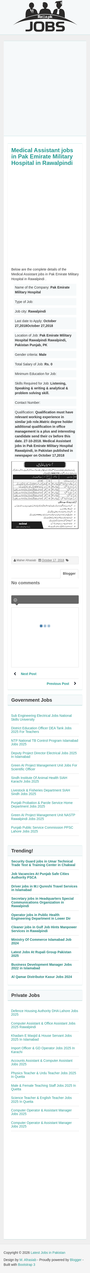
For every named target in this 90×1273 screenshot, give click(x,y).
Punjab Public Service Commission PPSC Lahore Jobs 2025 (42, 829)
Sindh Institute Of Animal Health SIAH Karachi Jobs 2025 (39, 779)
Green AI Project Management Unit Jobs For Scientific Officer (44, 767)
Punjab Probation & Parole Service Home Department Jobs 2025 (42, 804)
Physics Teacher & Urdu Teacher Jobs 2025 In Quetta (43, 1075)
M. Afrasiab (27, 1260)
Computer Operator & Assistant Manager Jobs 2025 (41, 1112)
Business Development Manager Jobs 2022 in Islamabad (41, 966)
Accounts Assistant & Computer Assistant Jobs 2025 (41, 1062)
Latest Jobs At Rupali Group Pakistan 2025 (41, 954)
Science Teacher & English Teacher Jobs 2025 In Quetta (41, 1099)
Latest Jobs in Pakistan (48, 1253)
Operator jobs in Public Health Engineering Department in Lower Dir (41, 916)
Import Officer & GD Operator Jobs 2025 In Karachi (43, 1050)
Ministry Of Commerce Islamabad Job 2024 (41, 941)
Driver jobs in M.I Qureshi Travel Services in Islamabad (44, 888)
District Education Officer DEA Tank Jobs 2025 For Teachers (41, 730)
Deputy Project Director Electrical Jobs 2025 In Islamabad (44, 755)
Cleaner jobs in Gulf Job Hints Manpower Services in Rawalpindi (44, 929)
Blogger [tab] (69, 573)
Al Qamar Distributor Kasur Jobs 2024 (41, 977)
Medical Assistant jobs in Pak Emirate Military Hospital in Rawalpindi (42, 156)
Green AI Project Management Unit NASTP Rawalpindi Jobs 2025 (43, 817)
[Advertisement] (45, 88)
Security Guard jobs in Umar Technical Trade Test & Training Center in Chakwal (43, 863)
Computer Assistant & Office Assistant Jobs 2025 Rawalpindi (43, 1025)
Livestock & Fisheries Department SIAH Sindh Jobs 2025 (40, 792)
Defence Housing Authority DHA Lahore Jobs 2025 (44, 1012)
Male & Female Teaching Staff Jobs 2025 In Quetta (43, 1087)
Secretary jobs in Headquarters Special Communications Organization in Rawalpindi (42, 902)
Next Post (28, 674)
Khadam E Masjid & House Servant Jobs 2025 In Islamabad (41, 1037)
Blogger (75, 1260)
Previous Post (58, 684)
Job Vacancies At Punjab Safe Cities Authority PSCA (40, 875)
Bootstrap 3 (26, 1265)
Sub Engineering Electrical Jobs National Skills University (41, 717)
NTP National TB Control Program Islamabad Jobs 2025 (44, 742)
